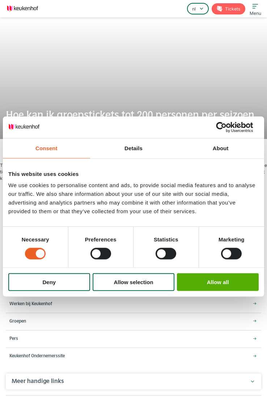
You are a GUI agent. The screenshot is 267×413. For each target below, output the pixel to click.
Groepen (17, 321)
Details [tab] (133, 148)
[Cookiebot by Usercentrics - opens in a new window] (227, 127)
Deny (49, 282)
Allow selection (133, 282)
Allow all (218, 282)
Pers (13, 339)
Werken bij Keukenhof (30, 304)
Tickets (232, 9)
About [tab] (221, 148)
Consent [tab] (46, 148)
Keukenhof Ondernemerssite (37, 356)
